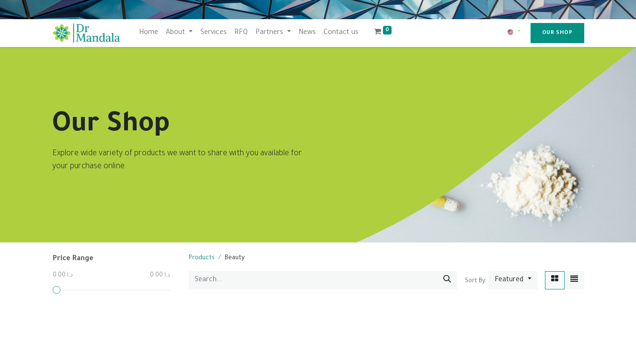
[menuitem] (148, 33)
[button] (512, 280)
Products (202, 258)
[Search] (447, 280)
